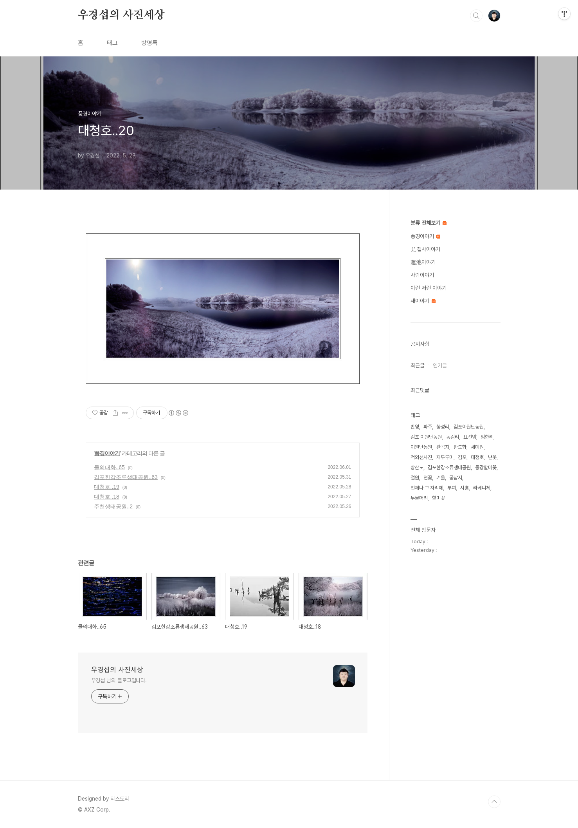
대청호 (477, 457)
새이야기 (423, 301)
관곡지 (442, 447)
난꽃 (492, 457)
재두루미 (445, 457)
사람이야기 (422, 275)
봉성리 (442, 427)
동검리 (452, 437)
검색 (476, 16)
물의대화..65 (109, 467)
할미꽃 (438, 498)
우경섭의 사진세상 (121, 15)
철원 (415, 478)
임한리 (487, 437)
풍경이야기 (107, 453)
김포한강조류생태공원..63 (126, 477)
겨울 (440, 478)
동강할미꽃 (486, 467)
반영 (415, 427)
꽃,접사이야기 (425, 249)
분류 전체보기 (429, 223)
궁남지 (455, 478)
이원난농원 (421, 447)
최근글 (418, 365)
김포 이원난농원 (426, 437)
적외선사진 (421, 457)
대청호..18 (106, 497)
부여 (451, 488)
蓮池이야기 (423, 262)
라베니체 (481, 488)
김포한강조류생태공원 (449, 467)
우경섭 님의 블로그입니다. (119, 680)
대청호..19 (106, 487)
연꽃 (427, 478)
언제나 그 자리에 (427, 488)
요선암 (469, 437)
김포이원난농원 (469, 427)
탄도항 (460, 447)
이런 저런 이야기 (429, 288)
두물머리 (419, 498)
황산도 (417, 467)
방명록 (149, 43)
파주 (427, 427)
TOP (494, 801)
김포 (462, 457)
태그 (112, 43)
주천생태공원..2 (113, 506)
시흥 (464, 488)
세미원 (477, 447)
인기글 (440, 365)
